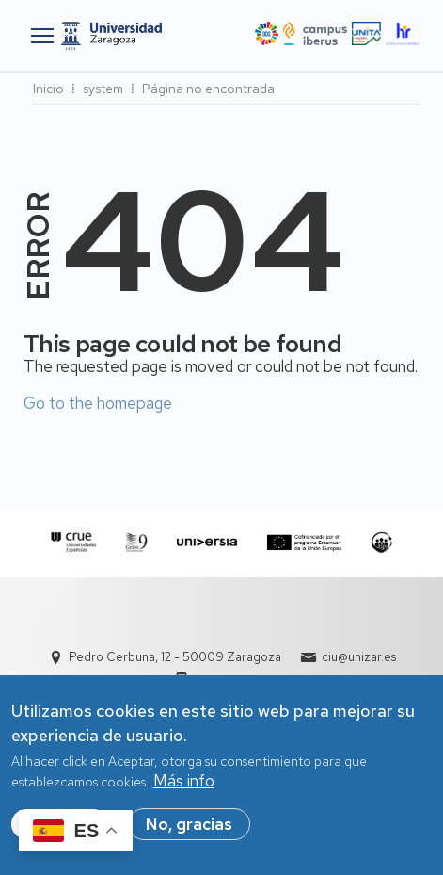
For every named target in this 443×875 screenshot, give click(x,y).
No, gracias (189, 825)
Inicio (48, 88)
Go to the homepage (98, 403)
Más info (183, 781)
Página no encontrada (208, 88)
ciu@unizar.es (359, 657)
